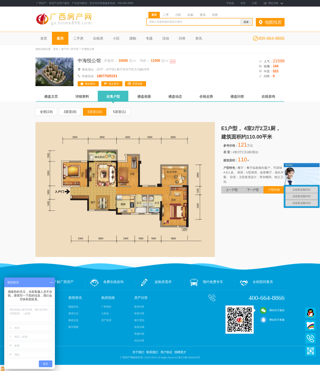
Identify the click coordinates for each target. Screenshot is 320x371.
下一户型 (253, 189)
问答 (215, 14)
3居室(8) (70, 112)
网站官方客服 (272, 319)
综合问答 (139, 340)
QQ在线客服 (310, 313)
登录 (242, 3)
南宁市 (65, 49)
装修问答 (139, 333)
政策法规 (139, 327)
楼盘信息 (73, 320)
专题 (149, 38)
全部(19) (46, 112)
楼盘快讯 (73, 306)
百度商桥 (310, 325)
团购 (132, 38)
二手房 (78, 38)
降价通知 (90, 83)
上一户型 (232, 189)
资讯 (203, 14)
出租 (190, 14)
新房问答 (139, 306)
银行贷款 (139, 320)
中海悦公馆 (89, 60)
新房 (154, 14)
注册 (254, 3)
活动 (165, 38)
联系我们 (152, 352)
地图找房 (273, 22)
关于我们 (138, 352)
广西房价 (106, 306)
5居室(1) (119, 112)
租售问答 (139, 313)
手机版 (230, 3)
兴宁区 (75, 49)
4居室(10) (94, 112)
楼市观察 (73, 327)
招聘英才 (180, 352)
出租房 (98, 38)
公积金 (105, 313)
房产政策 (106, 320)
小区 (178, 14)
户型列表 (274, 189)
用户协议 (166, 352)
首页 (43, 38)
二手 (166, 14)
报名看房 (114, 83)
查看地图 (137, 83)
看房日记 (73, 313)
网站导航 (273, 3)
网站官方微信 (272, 310)
